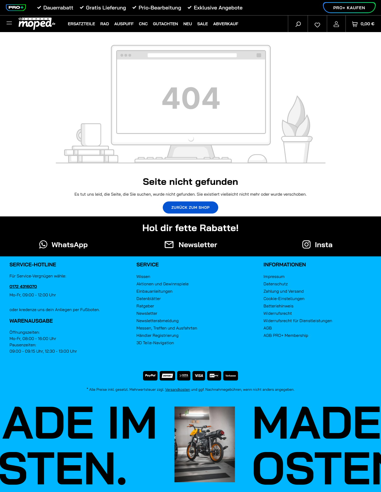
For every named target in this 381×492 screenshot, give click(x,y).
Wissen (143, 276)
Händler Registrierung (157, 335)
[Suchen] (298, 23)
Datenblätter (148, 298)
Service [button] (147, 264)
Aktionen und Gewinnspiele (162, 283)
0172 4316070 (23, 286)
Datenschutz (275, 283)
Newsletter (146, 313)
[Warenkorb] (363, 23)
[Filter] (9, 23)
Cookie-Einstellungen (283, 298)
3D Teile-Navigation (155, 342)
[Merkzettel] (317, 23)
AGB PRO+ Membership (285, 335)
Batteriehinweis (278, 305)
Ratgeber (145, 305)
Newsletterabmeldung (157, 320)
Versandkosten (177, 389)
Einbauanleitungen (154, 291)
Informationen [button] (284, 264)
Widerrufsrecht (277, 313)
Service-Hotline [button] (32, 264)
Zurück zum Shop (190, 207)
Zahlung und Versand (283, 291)
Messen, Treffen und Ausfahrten (166, 328)
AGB (267, 328)
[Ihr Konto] (336, 23)
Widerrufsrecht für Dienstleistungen (297, 320)
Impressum (274, 276)
